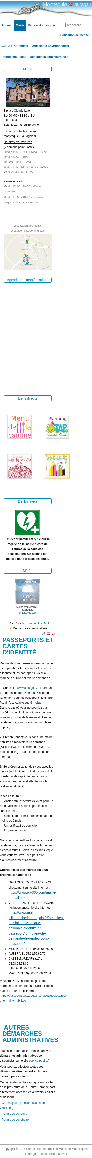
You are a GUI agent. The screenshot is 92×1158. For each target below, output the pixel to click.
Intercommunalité (14, 57)
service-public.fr (39, 1060)
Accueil (7, 25)
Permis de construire (15, 1119)
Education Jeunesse (74, 35)
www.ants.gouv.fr (28, 688)
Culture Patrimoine (15, 46)
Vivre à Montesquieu (42, 25)
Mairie (20, 25)
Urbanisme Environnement (50, 46)
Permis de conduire (14, 1113)
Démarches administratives (49, 57)
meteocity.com (28, 612)
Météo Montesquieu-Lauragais (27, 608)
